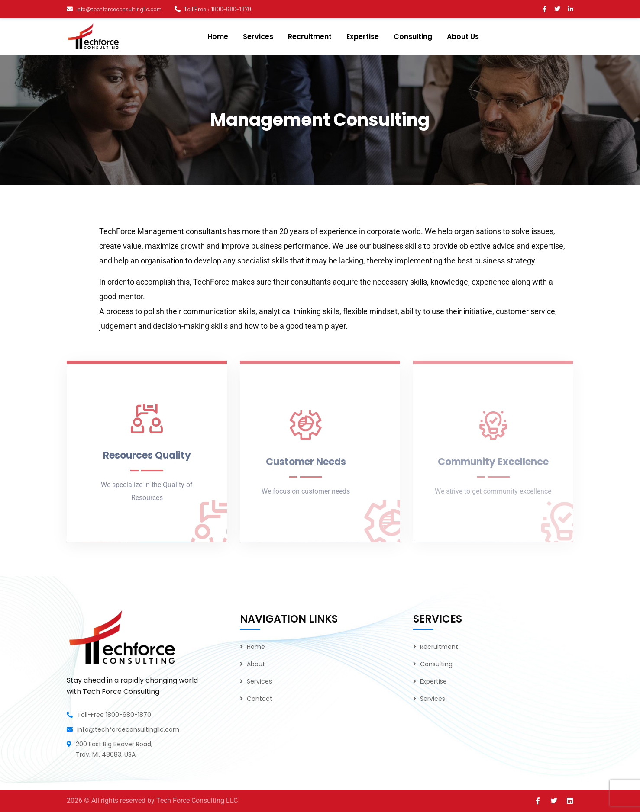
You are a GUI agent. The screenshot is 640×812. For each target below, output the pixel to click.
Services (259, 681)
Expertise (433, 681)
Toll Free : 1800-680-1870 (213, 9)
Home (256, 646)
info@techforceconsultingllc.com (114, 9)
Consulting (436, 664)
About (256, 664)
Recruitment (439, 646)
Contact (259, 698)
